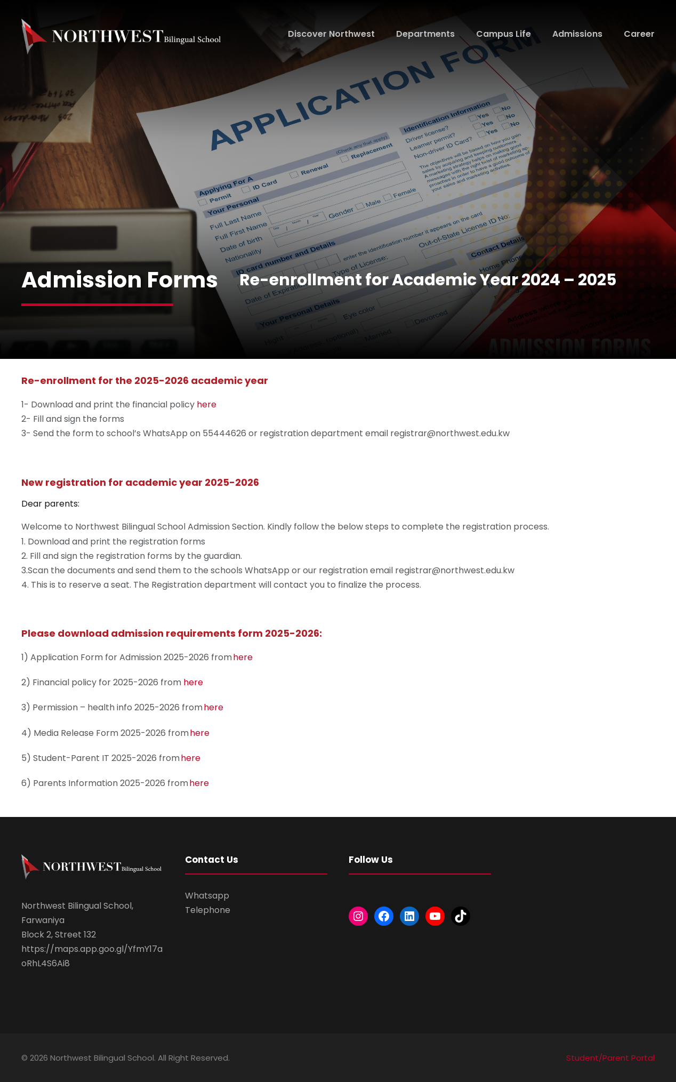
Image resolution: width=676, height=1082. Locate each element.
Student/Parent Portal (610, 1057)
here (206, 404)
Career (639, 34)
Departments (425, 34)
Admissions (577, 34)
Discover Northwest (331, 34)
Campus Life (503, 34)
